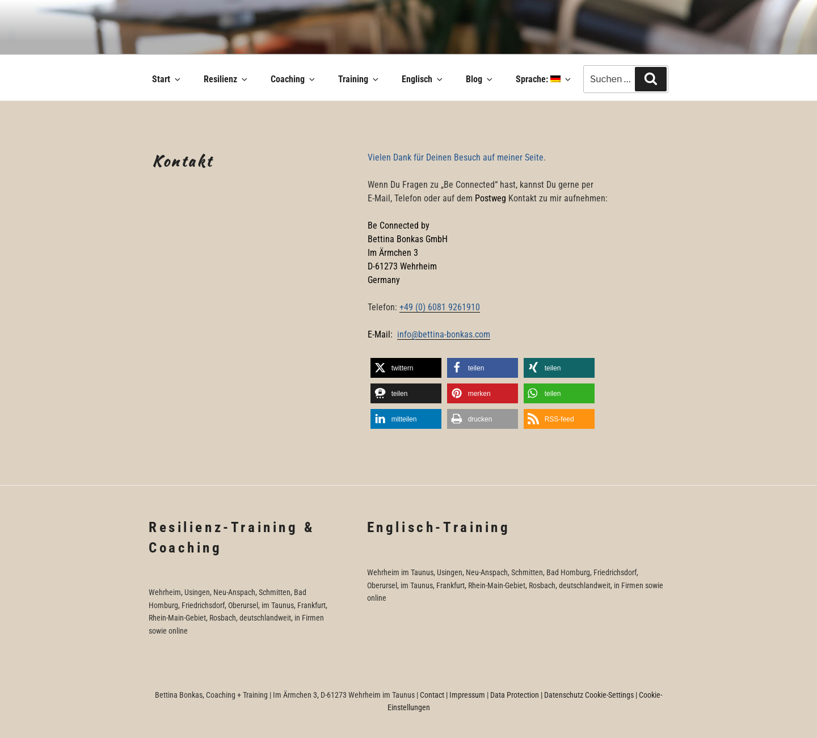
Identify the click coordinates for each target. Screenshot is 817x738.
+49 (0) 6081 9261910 (439, 307)
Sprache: (544, 79)
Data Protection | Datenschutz (536, 694)
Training (359, 79)
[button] (405, 368)
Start (167, 79)
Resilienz (226, 79)
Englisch (423, 79)
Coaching (294, 79)
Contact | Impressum (452, 694)
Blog (480, 79)
